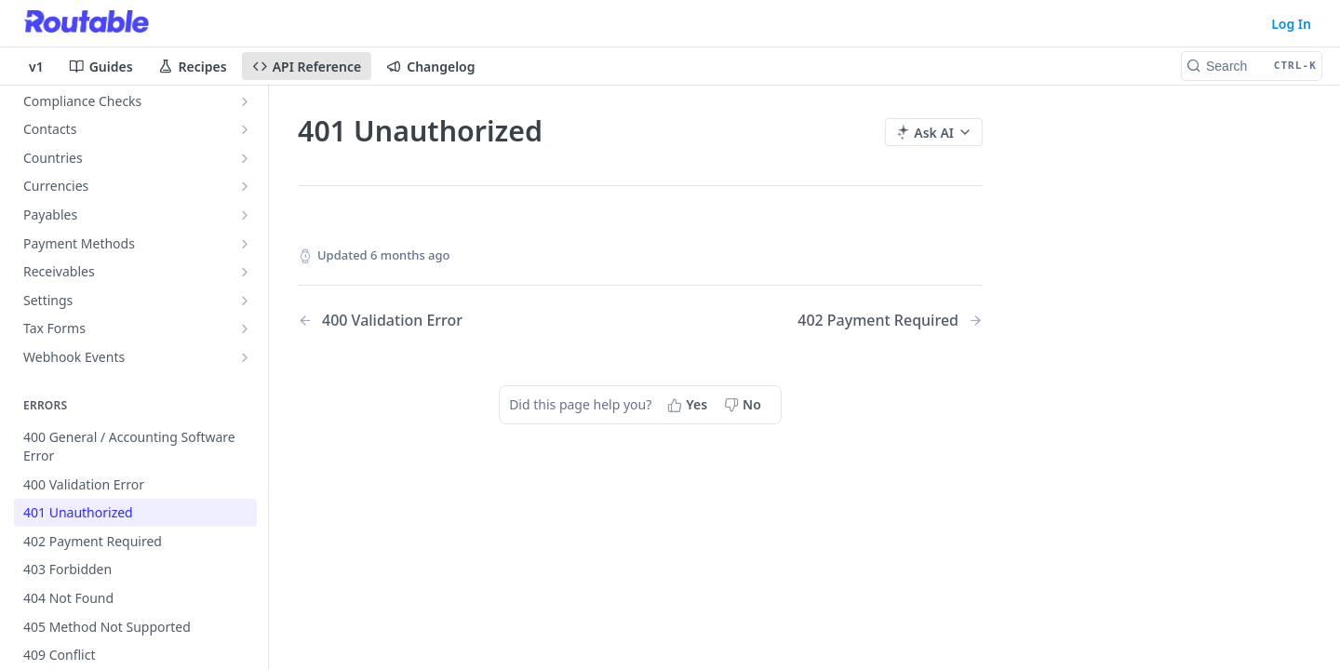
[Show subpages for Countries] (244, 158)
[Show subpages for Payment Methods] (244, 243)
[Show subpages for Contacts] (244, 129)
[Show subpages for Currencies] (244, 186)
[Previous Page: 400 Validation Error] (444, 320)
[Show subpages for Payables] (244, 215)
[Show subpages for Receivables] (244, 271)
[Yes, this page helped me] (689, 405)
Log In (1291, 24)
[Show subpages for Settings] (244, 300)
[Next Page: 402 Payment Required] (890, 320)
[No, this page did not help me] (744, 405)
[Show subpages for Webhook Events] (244, 357)
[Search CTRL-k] (1251, 66)
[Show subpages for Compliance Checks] (244, 101)
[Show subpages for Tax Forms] (244, 328)
